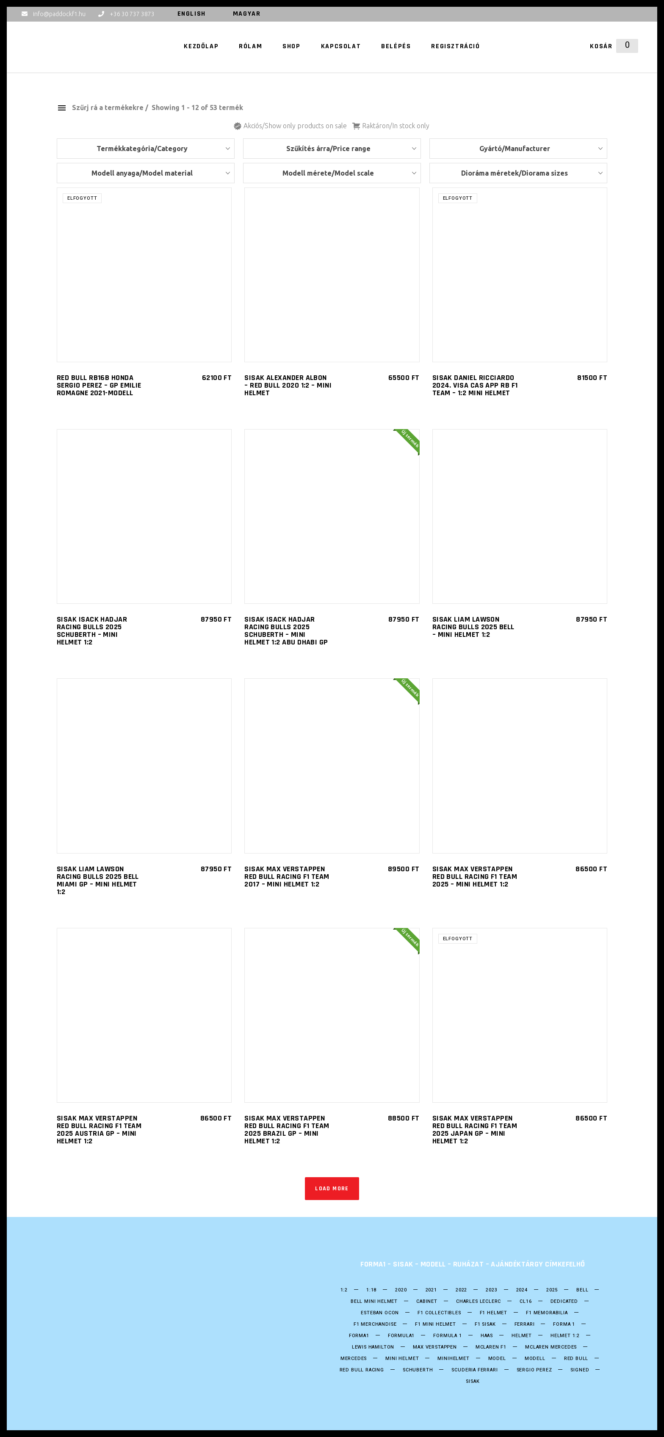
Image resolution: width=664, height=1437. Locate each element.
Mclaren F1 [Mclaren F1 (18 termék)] (491, 1347)
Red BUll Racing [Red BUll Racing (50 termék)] (362, 1370)
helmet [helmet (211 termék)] (522, 1335)
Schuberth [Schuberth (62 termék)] (418, 1370)
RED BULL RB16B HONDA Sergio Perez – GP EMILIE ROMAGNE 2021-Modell (99, 385)
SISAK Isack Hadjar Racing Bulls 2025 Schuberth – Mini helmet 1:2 (92, 630)
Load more (332, 1188)
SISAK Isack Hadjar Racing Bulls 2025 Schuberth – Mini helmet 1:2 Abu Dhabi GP (286, 630)
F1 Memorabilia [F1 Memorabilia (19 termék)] (547, 1313)
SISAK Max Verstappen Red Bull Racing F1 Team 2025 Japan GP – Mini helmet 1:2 (474, 1129)
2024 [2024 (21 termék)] (522, 1290)
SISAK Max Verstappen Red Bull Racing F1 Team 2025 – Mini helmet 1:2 (474, 876)
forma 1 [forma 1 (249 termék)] (564, 1324)
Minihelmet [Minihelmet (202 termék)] (453, 1358)
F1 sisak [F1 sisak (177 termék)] (485, 1324)
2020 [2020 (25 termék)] (401, 1290)
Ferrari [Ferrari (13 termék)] (525, 1324)
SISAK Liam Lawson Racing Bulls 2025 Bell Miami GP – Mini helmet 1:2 (98, 880)
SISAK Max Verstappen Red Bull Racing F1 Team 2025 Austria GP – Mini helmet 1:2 (99, 1129)
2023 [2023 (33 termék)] (491, 1290)
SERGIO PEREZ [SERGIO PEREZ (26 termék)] (534, 1370)
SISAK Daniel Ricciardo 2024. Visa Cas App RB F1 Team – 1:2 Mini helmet (475, 385)
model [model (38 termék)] (497, 1358)
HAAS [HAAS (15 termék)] (487, 1335)
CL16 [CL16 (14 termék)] (525, 1301)
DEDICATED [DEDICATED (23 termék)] (564, 1301)
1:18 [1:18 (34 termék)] (371, 1290)
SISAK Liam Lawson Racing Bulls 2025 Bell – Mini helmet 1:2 (473, 626)
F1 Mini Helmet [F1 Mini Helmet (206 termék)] (435, 1324)
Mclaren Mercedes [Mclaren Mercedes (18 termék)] (551, 1347)
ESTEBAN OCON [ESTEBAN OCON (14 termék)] (380, 1313)
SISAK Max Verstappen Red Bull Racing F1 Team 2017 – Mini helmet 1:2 (286, 876)
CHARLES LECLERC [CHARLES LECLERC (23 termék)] (478, 1301)
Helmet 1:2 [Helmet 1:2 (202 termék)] (565, 1335)
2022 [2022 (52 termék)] (461, 1290)
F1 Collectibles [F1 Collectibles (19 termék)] (439, 1313)
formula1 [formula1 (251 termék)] (401, 1335)
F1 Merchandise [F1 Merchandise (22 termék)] (375, 1324)
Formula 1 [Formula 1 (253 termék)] (447, 1335)
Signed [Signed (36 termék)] (579, 1370)
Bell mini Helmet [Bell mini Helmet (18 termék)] (374, 1301)
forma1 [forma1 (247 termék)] (359, 1335)
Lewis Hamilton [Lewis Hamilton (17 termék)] (373, 1347)
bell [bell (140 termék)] (582, 1290)
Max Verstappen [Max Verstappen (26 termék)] (435, 1347)
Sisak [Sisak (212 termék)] (472, 1381)
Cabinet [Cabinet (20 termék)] (426, 1301)
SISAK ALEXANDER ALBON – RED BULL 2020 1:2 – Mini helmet (288, 385)
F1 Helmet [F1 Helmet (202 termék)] (493, 1313)
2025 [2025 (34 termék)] (552, 1290)
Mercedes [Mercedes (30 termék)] (353, 1358)
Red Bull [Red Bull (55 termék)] (576, 1358)
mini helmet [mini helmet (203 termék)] (402, 1358)
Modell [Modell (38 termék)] (535, 1358)
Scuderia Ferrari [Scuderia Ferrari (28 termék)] (474, 1370)
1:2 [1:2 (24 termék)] (344, 1290)
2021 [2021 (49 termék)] (431, 1290)
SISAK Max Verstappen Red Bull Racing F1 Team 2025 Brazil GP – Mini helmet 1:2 (286, 1129)
